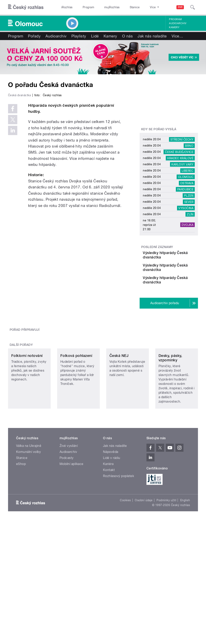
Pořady (34, 36)
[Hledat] (192, 7)
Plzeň (188, 195)
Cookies (125, 559)
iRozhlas (65, 7)
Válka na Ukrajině (28, 505)
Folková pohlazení (76, 415)
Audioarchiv (177, 23)
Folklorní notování (27, 415)
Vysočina (185, 208)
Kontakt (109, 529)
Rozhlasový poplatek (118, 535)
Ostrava (186, 183)
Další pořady (21, 383)
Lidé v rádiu (111, 517)
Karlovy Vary (182, 164)
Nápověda (110, 511)
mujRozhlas (101, 7)
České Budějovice (179, 151)
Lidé (95, 36)
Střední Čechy (181, 139)
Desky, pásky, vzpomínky (170, 417)
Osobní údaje (144, 559)
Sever (188, 201)
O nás (127, 36)
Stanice (120, 7)
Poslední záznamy (157, 247)
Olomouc (185, 176)
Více (177, 36)
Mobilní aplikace (71, 523)
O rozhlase (138, 7)
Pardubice (185, 189)
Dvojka (187, 224)
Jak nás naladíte (152, 36)
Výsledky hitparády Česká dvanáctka (179, 257)
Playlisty (78, 36)
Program (82, 7)
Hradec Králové (180, 158)
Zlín (190, 214)
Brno (189, 145)
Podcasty (67, 517)
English (185, 559)
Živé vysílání (69, 505)
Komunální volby (28, 511)
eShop (21, 523)
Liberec (187, 170)
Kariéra (108, 523)
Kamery (174, 27)
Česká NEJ (119, 415)
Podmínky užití (166, 559)
